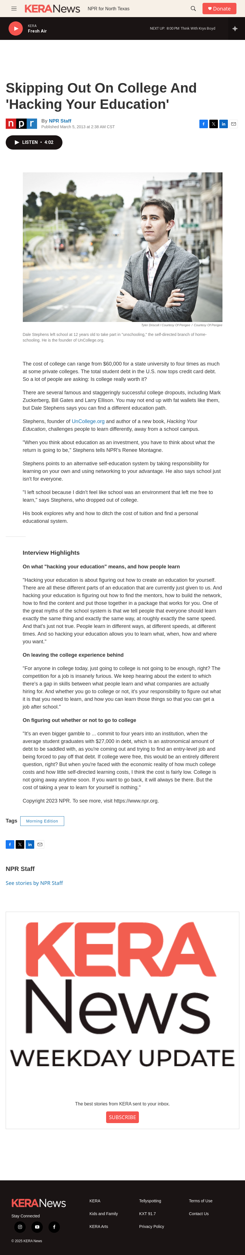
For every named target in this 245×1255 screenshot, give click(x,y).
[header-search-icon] (193, 8)
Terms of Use (200, 1201)
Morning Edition (42, 821)
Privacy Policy (151, 1227)
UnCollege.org (88, 421)
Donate (222, 9)
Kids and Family (104, 1214)
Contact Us (199, 1214)
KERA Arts (99, 1227)
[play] (15, 28)
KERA (95, 1201)
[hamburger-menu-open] (14, 8)
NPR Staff (60, 121)
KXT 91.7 (147, 1214)
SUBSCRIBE (122, 1117)
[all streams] (236, 28)
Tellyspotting (150, 1201)
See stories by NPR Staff (34, 882)
